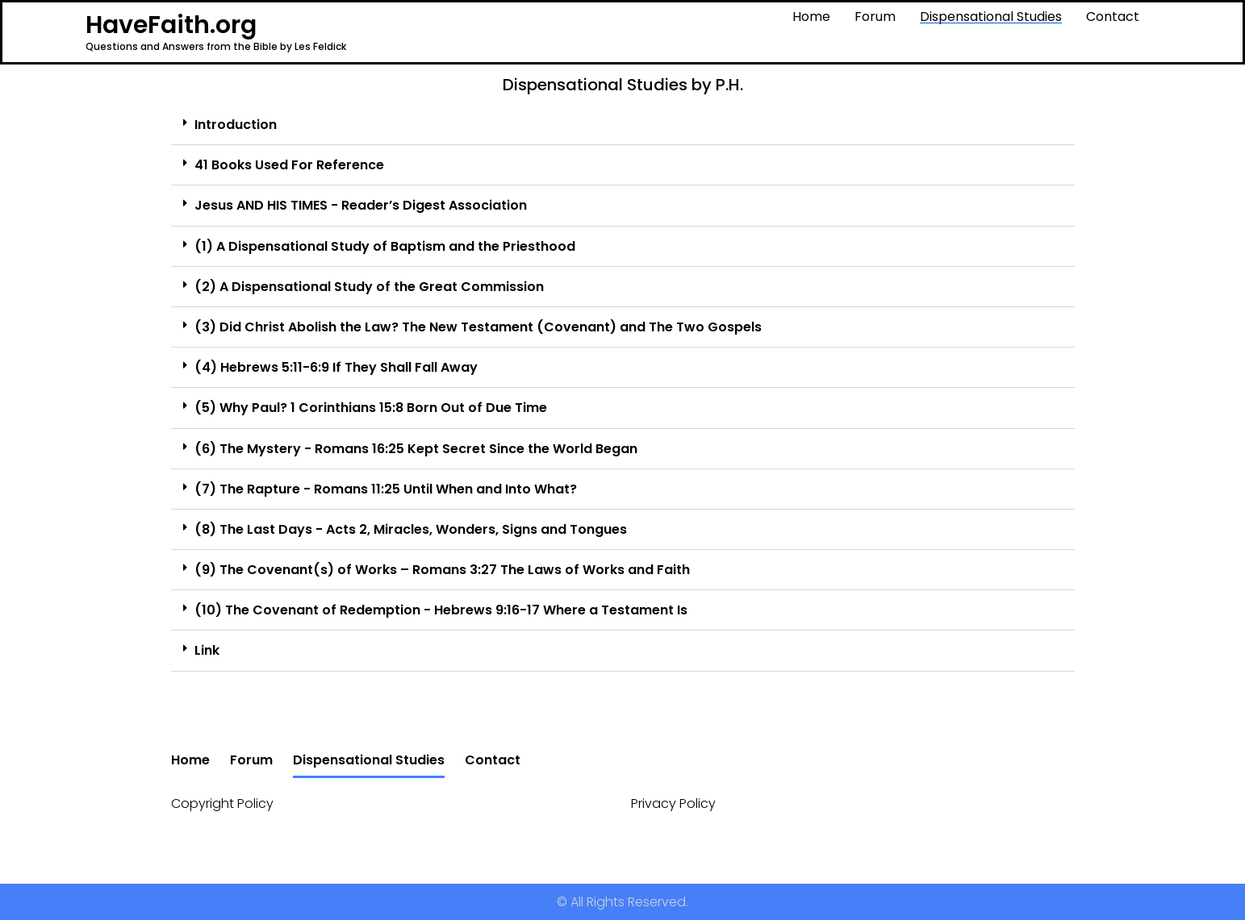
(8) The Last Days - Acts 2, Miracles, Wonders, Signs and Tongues (410, 529)
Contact (1112, 16)
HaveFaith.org (171, 25)
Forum (875, 16)
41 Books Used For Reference (289, 165)
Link (206, 650)
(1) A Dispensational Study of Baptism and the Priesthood (384, 246)
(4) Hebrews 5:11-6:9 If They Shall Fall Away (336, 367)
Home (811, 16)
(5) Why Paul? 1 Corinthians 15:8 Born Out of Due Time (370, 407)
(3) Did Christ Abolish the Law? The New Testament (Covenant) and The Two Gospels (478, 327)
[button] (623, 125)
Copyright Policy (222, 803)
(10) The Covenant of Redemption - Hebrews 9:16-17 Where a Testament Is (440, 610)
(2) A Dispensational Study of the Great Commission (369, 286)
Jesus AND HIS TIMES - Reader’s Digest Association (360, 205)
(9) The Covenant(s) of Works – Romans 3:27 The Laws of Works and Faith (442, 569)
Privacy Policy (673, 803)
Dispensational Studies (991, 16)
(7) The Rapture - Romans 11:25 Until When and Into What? (385, 489)
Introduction (235, 124)
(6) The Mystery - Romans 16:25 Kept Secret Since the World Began (415, 448)
